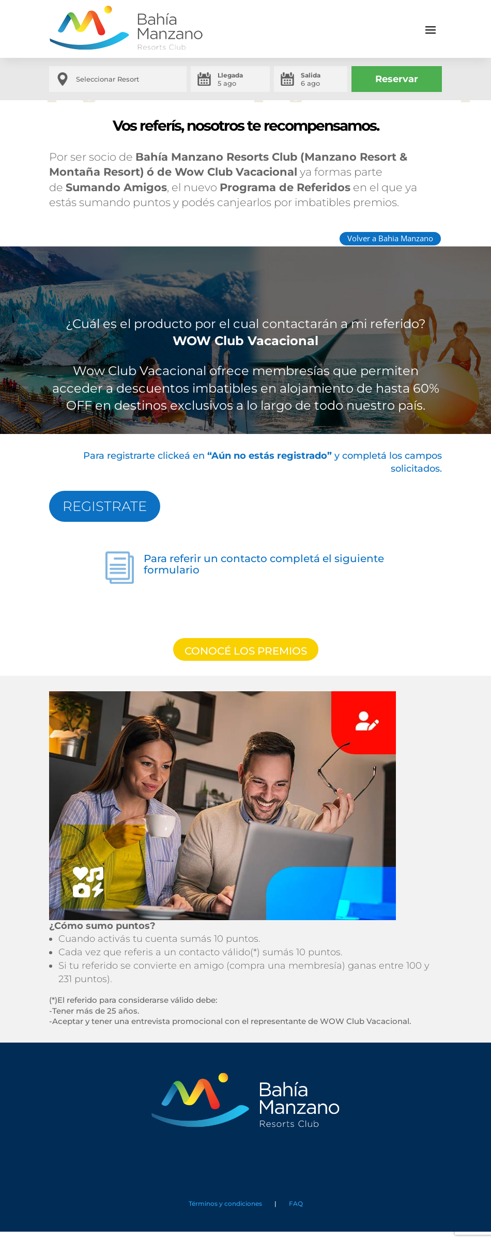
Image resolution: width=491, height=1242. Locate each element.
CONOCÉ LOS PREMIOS (246, 651)
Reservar (396, 79)
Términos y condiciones (225, 1203)
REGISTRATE (105, 506)
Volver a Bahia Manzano (390, 238)
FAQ (294, 1203)
